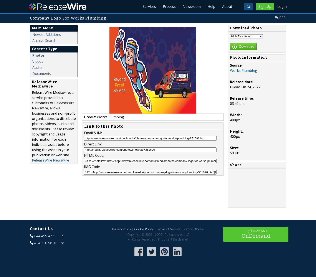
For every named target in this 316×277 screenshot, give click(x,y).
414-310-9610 (45, 243)
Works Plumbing (243, 70)
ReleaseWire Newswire (50, 160)
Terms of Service (168, 229)
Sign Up (264, 6)
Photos (38, 55)
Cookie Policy (143, 229)
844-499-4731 (45, 236)
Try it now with (255, 234)
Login (282, 6)
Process (169, 6)
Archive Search (44, 40)
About (227, 6)
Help (211, 6)
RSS (282, 17)
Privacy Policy (121, 229)
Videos (37, 61)
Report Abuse (194, 229)
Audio (37, 67)
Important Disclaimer (173, 239)
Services (149, 6)
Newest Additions (46, 34)
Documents (41, 73)
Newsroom (192, 6)
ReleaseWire (58, 6)
